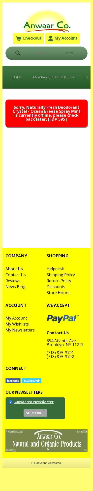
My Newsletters (20, 330)
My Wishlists (17, 324)
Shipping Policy (61, 274)
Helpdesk (55, 269)
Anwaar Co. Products (53, 77)
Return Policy (59, 280)
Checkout (29, 39)
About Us (14, 269)
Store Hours (58, 292)
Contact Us (15, 274)
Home (17, 77)
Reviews (12, 280)
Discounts (56, 286)
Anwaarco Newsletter (34, 401)
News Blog (15, 286)
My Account (63, 39)
